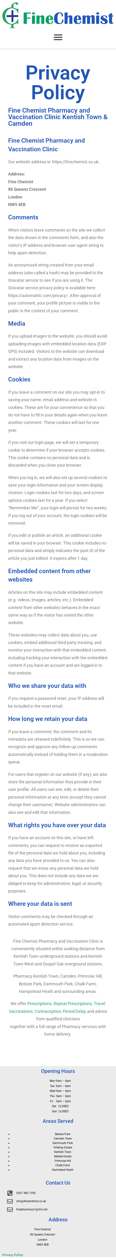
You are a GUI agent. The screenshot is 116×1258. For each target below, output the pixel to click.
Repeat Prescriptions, (73, 1003)
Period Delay (74, 1011)
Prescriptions (39, 1003)
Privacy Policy (12, 1255)
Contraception (48, 1011)
